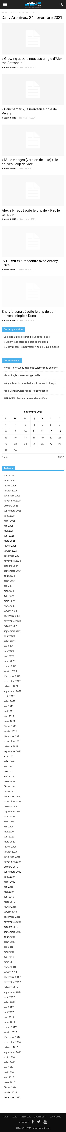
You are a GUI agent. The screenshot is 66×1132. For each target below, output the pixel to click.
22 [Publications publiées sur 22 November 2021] (6, 443)
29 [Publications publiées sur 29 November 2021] (6, 450)
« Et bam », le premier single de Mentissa (26, 341)
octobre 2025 (11, 505)
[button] (61, 4)
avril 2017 (9, 1017)
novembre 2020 (12, 801)
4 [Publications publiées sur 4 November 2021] (34, 424)
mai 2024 (9, 590)
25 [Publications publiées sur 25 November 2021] (34, 443)
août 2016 (9, 1057)
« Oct (5, 456)
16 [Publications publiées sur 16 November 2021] (15, 437)
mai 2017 (9, 1012)
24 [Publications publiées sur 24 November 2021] (25, 443)
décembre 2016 (12, 1037)
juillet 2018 (9, 941)
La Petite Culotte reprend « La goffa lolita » (27, 336)
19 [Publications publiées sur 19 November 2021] (42, 437)
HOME (5, 1116)
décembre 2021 (12, 736)
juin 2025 (9, 525)
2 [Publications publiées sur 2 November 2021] (15, 424)
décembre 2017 (12, 977)
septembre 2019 (12, 871)
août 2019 (9, 876)
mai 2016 (9, 1072)
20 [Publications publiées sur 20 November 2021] (51, 437)
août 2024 (9, 575)
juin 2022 (9, 706)
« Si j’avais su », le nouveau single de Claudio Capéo (31, 346)
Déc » (61, 456)
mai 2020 (9, 831)
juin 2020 (9, 826)
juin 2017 (9, 1007)
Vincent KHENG (9, 67)
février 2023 (10, 666)
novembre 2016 (12, 1042)
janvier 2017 (10, 1032)
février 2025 (10, 545)
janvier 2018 (10, 972)
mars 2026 (9, 480)
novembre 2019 (12, 861)
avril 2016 (9, 1077)
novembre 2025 (12, 500)
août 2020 (9, 816)
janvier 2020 (10, 851)
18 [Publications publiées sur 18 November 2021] (34, 437)
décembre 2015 (12, 1097)
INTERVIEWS (25, 1116)
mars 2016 (9, 1082)
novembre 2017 (12, 982)
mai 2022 (9, 711)
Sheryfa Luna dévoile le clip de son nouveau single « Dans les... (28, 314)
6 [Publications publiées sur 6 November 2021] (51, 424)
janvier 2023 (10, 671)
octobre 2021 (11, 746)
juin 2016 (9, 1067)
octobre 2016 (11, 1047)
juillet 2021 (9, 761)
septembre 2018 (12, 931)
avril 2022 (9, 716)
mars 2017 (9, 1022)
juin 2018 (9, 946)
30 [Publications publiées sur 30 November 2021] (15, 450)
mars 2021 (9, 781)
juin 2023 (9, 646)
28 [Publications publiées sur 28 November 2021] (59, 443)
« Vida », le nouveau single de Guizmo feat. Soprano (31, 367)
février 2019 (10, 906)
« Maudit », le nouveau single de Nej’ (22, 375)
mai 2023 (9, 651)
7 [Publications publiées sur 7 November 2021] (59, 424)
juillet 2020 (9, 821)
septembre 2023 (12, 631)
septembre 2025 (12, 510)
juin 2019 (9, 886)
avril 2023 (9, 656)
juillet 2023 (9, 641)
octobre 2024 (11, 565)
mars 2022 (9, 721)
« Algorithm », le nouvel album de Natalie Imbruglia (30, 383)
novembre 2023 (12, 620)
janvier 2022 (10, 731)
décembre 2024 (12, 555)
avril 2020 (9, 836)
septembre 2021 (12, 751)
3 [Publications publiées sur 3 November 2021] (25, 424)
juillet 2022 (9, 701)
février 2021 (10, 786)
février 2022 (10, 726)
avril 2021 (9, 776)
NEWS (14, 1116)
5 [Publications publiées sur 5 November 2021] (42, 424)
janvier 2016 (10, 1092)
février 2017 (10, 1027)
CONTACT (24, 1122)
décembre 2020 (12, 796)
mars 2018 (9, 962)
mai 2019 (9, 891)
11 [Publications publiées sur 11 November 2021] (34, 431)
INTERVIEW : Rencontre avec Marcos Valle (25, 398)
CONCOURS (55, 1116)
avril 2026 (9, 475)
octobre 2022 (11, 686)
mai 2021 (9, 771)
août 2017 (9, 997)
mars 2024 (9, 600)
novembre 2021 (12, 741)
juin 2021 (9, 766)
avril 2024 (9, 595)
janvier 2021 (10, 791)
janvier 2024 (10, 610)
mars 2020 (9, 841)
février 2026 (10, 485)
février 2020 (10, 846)
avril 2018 (9, 956)
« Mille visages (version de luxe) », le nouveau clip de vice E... (30, 162)
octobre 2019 (11, 866)
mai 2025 (9, 530)
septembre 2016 (12, 1052)
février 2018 (10, 967)
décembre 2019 (12, 856)
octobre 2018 (11, 926)
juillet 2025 (9, 520)
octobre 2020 (11, 806)
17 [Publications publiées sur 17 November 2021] (25, 437)
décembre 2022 (12, 676)
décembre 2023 (12, 615)
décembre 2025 (12, 495)
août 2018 (9, 936)
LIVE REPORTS (40, 1116)
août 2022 (9, 696)
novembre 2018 (12, 921)
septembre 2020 (12, 811)
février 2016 (10, 1087)
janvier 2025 (10, 550)
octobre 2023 (11, 626)
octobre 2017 (11, 987)
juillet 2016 (9, 1062)
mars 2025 (9, 540)
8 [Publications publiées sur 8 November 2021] (6, 431)
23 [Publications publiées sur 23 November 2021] (15, 443)
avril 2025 (9, 535)
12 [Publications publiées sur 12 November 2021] (42, 431)
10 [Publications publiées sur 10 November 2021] (25, 431)
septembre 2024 (12, 570)
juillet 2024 (9, 580)
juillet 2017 (9, 1002)
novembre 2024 (12, 560)
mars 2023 (9, 661)
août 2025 (9, 515)
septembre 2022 (12, 691)
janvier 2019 (10, 911)
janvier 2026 (10, 490)
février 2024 (10, 605)
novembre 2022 (12, 681)
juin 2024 (9, 585)
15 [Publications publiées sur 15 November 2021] (6, 437)
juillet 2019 (9, 881)
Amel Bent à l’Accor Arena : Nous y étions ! (26, 390)
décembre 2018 (12, 916)
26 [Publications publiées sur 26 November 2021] (42, 443)
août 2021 (9, 756)
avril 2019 (9, 896)
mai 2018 (9, 951)
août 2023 (9, 636)
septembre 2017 (12, 992)
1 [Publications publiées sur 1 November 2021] (6, 424)
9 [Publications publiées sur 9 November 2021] (15, 431)
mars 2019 (9, 901)
